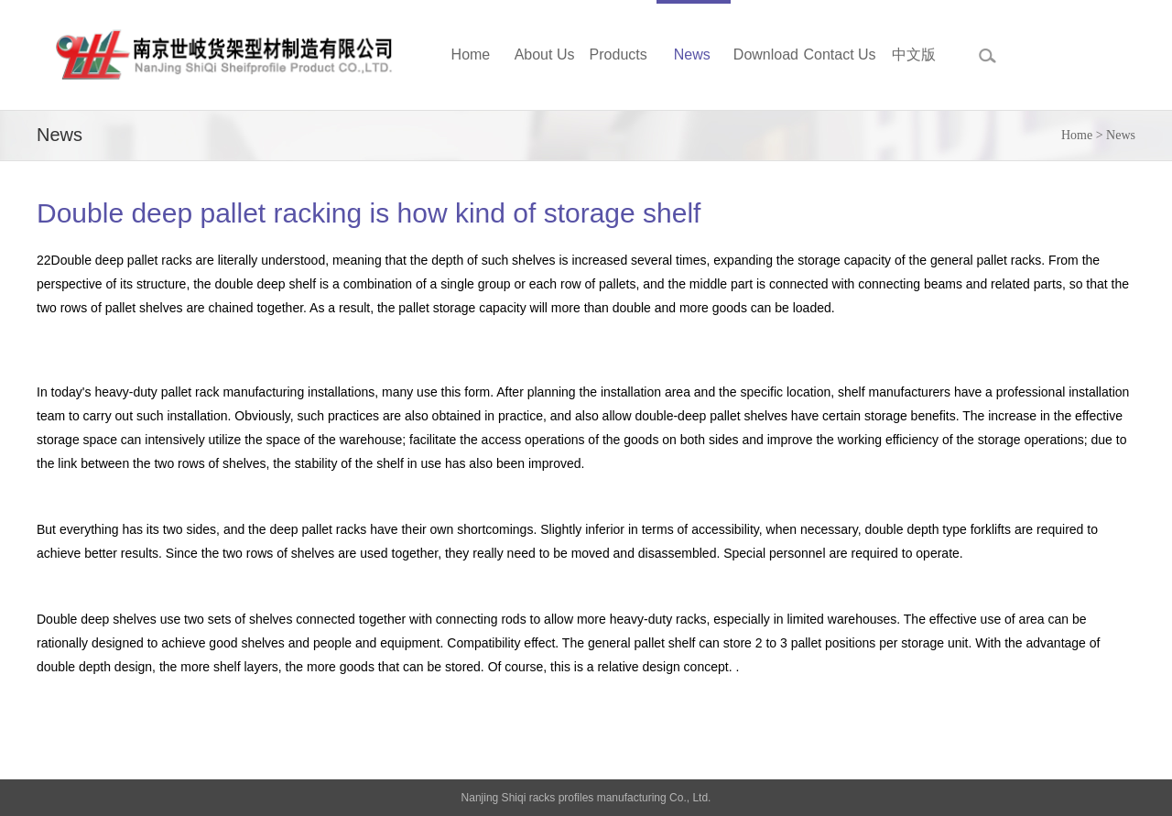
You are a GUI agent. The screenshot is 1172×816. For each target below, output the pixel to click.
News (1120, 135)
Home (1076, 135)
